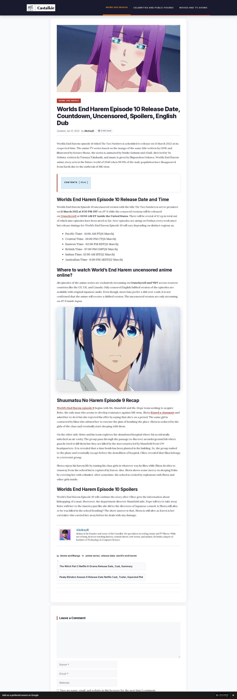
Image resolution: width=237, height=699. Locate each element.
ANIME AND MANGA (69, 100)
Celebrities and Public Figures (153, 7)
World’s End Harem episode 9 (75, 408)
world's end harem (126, 555)
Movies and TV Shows (193, 7)
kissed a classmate (162, 412)
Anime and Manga (117, 7)
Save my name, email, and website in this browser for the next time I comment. (108, 690)
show (83, 182)
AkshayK (82, 530)
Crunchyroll (68, 216)
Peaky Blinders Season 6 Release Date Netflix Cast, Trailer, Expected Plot (101, 577)
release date (108, 555)
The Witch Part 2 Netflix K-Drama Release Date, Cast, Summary (95, 566)
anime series (92, 555)
